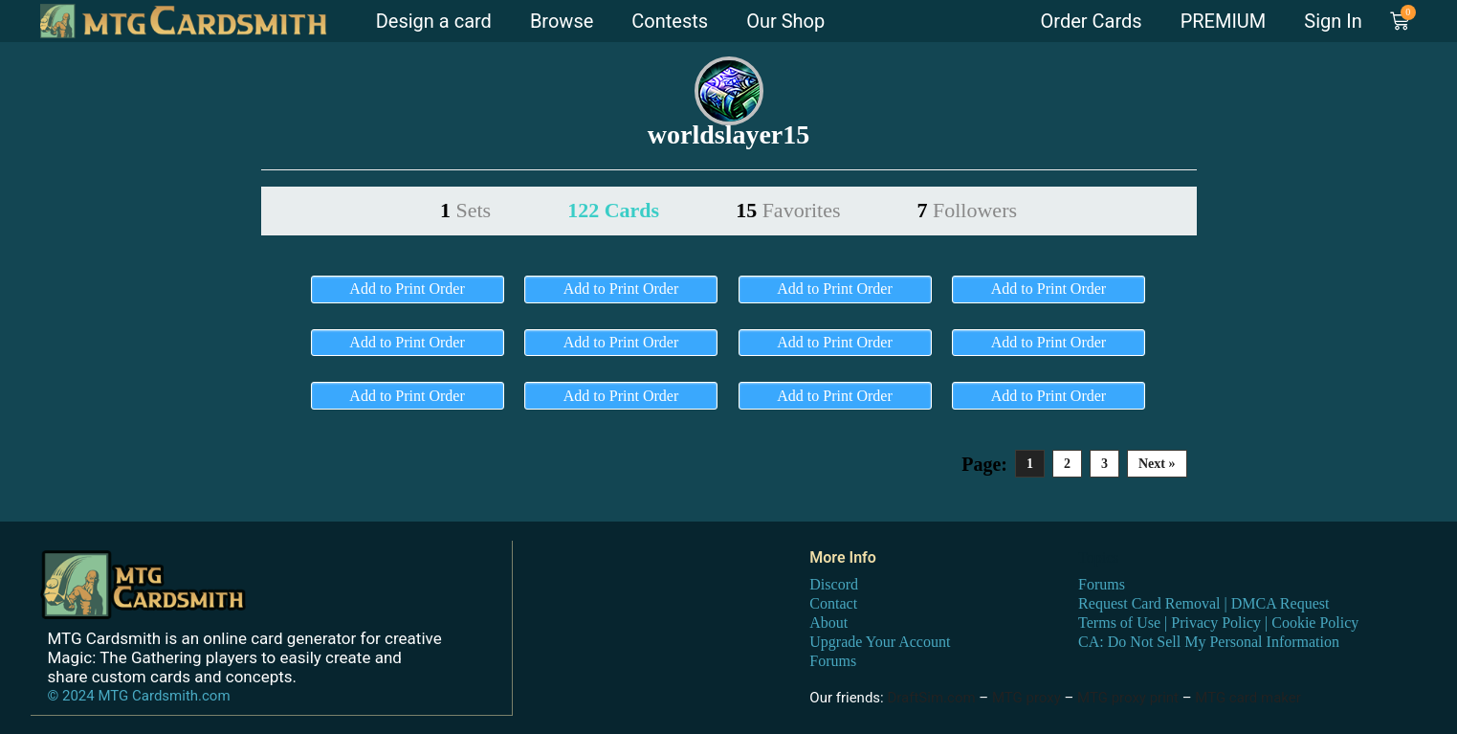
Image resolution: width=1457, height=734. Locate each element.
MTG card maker (1248, 697)
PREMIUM (1224, 21)
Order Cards (1091, 21)
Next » (1157, 463)
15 (788, 210)
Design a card (434, 21)
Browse (561, 21)
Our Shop (785, 21)
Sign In (1332, 21)
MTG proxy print (1128, 697)
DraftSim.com (931, 697)
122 (613, 210)
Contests (669, 21)
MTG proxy (1026, 697)
